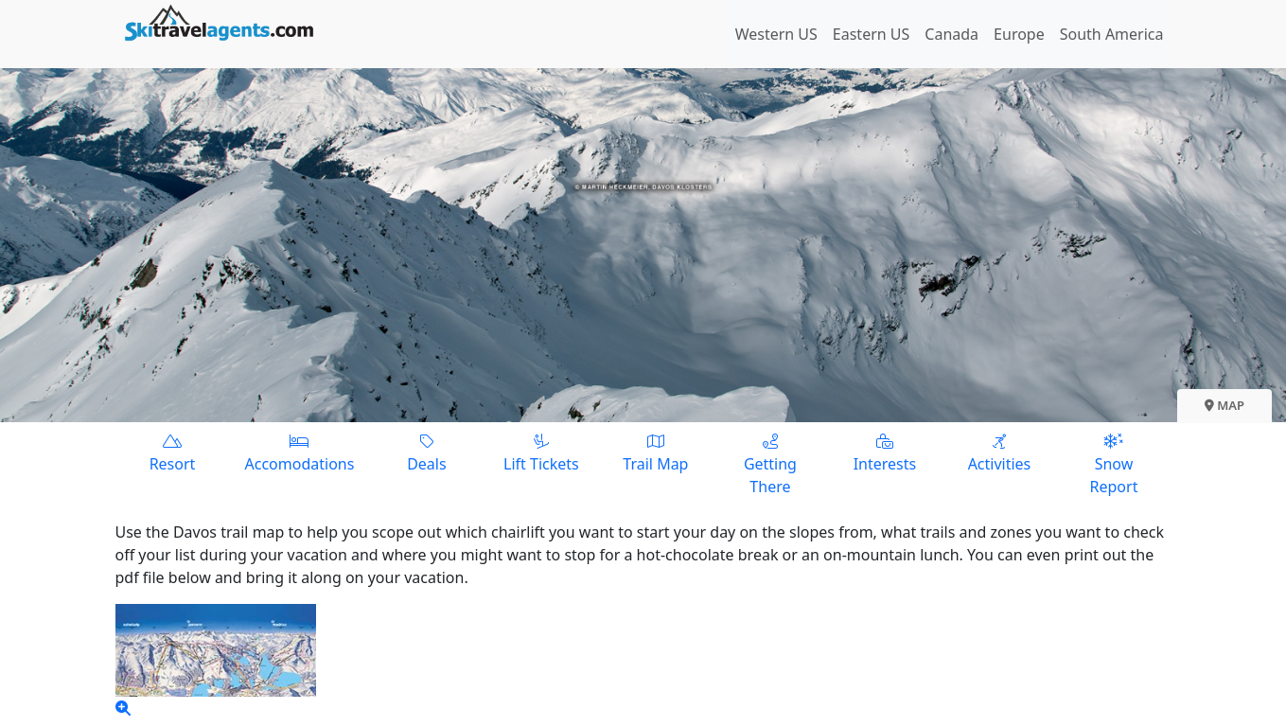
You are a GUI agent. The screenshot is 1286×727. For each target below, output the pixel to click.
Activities (999, 452)
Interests (884, 452)
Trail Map (655, 452)
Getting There (770, 463)
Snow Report (1113, 463)
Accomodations (300, 452)
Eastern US (871, 34)
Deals (426, 452)
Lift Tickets (541, 452)
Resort (173, 452)
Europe (1019, 34)
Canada (951, 34)
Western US (776, 34)
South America (1112, 34)
